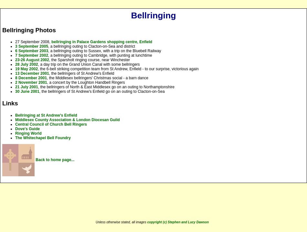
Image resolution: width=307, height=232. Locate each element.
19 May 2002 (26, 69)
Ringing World (28, 133)
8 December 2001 (31, 78)
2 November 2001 (31, 82)
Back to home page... (38, 160)
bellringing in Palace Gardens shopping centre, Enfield (101, 42)
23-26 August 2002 (32, 60)
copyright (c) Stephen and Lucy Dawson (178, 222)
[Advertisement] (152, 202)
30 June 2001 (27, 91)
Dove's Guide (27, 129)
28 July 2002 (26, 64)
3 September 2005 (31, 46)
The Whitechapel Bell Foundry (43, 138)
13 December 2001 (32, 73)
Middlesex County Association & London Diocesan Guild (67, 120)
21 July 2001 (26, 87)
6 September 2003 (31, 51)
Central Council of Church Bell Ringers (51, 124)
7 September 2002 (31, 55)
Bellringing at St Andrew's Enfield (46, 115)
